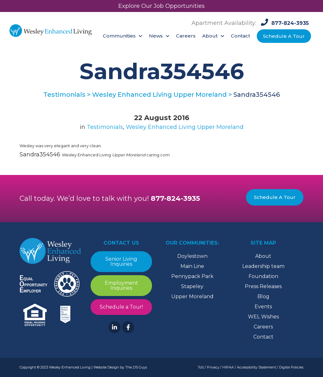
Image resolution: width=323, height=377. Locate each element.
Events (263, 307)
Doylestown (192, 256)
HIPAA (228, 367)
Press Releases (263, 286)
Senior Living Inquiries (121, 261)
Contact (263, 337)
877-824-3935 (175, 198)
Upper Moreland (192, 296)
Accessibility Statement (256, 367)
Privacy (213, 367)
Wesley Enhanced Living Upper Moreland (185, 127)
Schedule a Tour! (121, 307)
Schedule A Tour (275, 197)
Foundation (263, 276)
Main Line (192, 266)
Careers (263, 327)
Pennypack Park (192, 276)
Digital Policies (291, 367)
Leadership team (263, 266)
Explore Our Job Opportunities (161, 6)
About (263, 256)
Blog (263, 296)
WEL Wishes (263, 317)
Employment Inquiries (121, 285)
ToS (201, 367)
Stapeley (192, 286)
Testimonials (105, 127)
